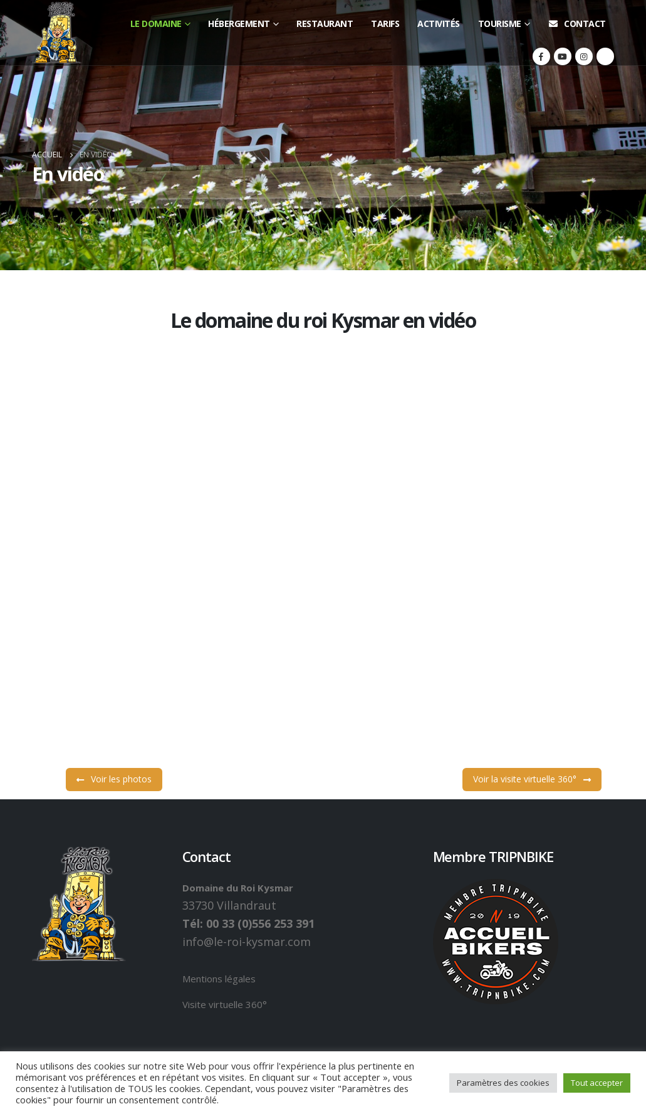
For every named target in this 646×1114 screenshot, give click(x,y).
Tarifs (385, 23)
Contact (577, 23)
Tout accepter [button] (597, 1082)
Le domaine (156, 23)
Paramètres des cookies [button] (503, 1082)
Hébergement (239, 23)
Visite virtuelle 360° (224, 1004)
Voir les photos (114, 505)
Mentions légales (219, 978)
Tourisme (499, 23)
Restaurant (324, 23)
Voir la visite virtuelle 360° (532, 505)
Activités (438, 23)
